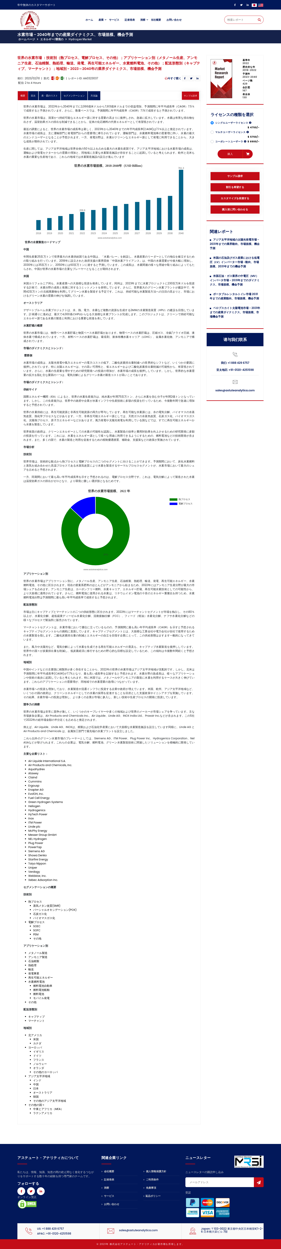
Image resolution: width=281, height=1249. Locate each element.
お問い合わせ (174, 20)
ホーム (89, 20)
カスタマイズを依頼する (235, 198)
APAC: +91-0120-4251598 (54, 1234)
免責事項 (149, 1188)
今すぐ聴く (174, 78)
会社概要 (107, 1171)
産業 (101, 20)
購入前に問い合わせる (235, 209)
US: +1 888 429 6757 (50, 1229)
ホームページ (26, 39)
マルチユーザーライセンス (232, 132)
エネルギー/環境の (51, 39)
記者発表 (130, 20)
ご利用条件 (151, 1179)
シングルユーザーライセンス (233, 122)
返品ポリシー (152, 1196)
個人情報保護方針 (154, 1171)
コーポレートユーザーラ (230, 141)
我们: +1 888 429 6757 (235, 363)
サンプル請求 (190, 95)
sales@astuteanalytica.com (235, 390)
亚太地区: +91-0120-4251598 (235, 370)
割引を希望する (235, 187)
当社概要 (156, 20)
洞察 (142, 20)
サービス (114, 20)
